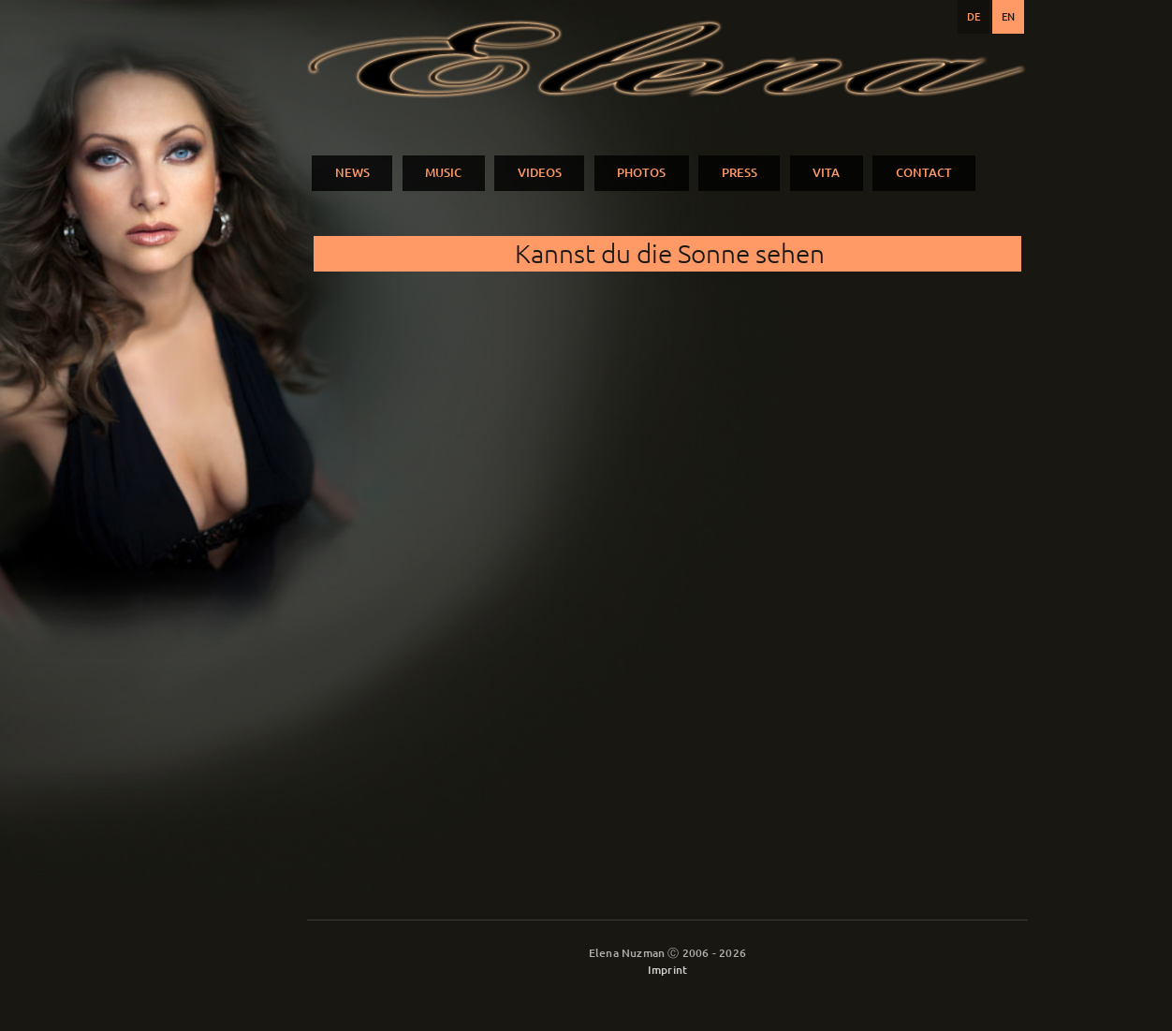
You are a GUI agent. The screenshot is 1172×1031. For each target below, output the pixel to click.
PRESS (739, 172)
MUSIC (443, 172)
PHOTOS (641, 172)
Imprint (667, 970)
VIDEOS (540, 172)
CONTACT (924, 172)
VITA (826, 172)
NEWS (352, 172)
